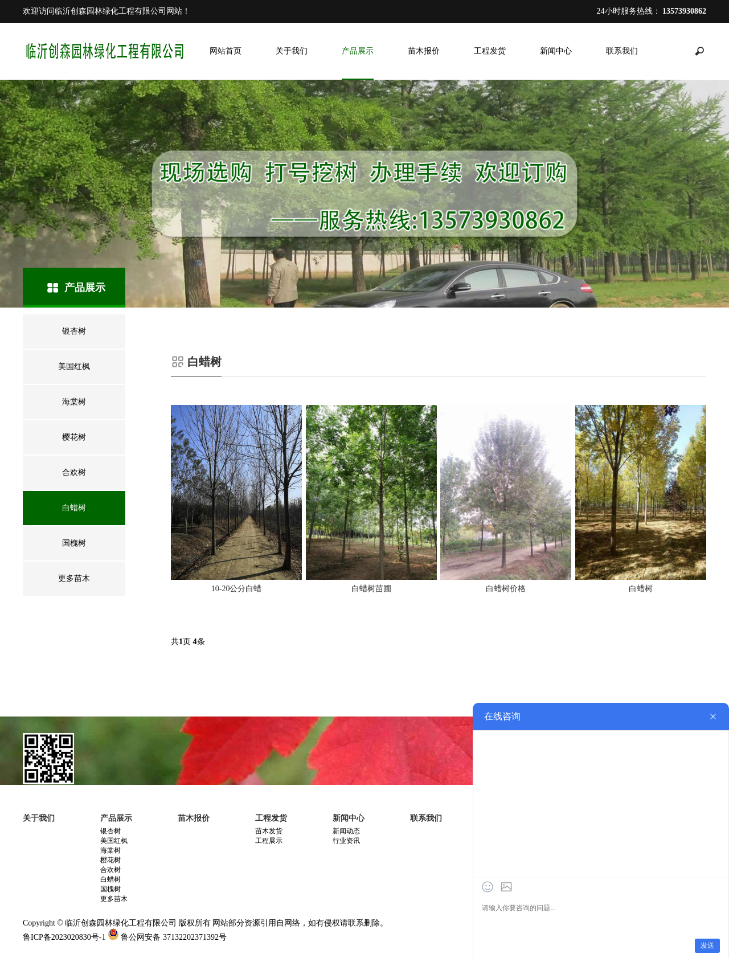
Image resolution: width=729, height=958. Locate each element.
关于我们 (292, 51)
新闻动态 (346, 831)
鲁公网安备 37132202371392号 (174, 937)
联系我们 (622, 51)
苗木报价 (424, 51)
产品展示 (358, 51)
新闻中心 (556, 51)
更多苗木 (114, 899)
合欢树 (110, 870)
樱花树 (110, 860)
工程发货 (490, 51)
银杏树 (110, 831)
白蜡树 (110, 879)
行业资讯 (346, 841)
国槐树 (110, 889)
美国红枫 (114, 841)
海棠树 (110, 850)
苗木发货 (268, 831)
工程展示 (268, 841)
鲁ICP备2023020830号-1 (64, 937)
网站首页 (225, 51)
